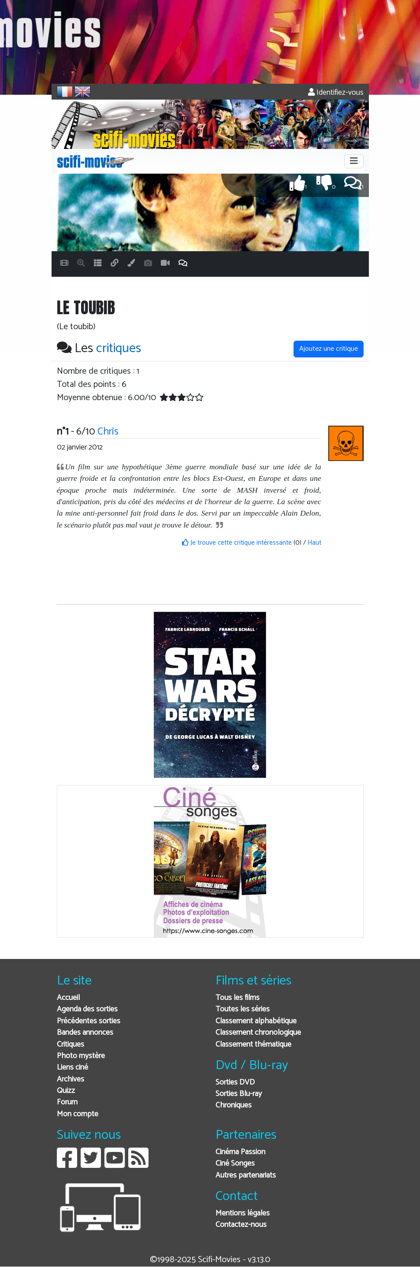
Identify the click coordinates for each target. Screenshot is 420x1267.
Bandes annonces (85, 1032)
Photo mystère (81, 1056)
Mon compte (77, 1114)
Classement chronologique (258, 1032)
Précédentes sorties (88, 1021)
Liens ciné (72, 1067)
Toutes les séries (243, 1009)
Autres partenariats (246, 1175)
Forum (67, 1102)
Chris (108, 431)
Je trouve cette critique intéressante (237, 542)
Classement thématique (253, 1044)
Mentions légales (243, 1213)
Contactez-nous (241, 1225)
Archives (70, 1079)
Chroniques (234, 1105)
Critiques (70, 1044)
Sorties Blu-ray (239, 1094)
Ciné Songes (235, 1163)
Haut (314, 542)
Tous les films (238, 998)
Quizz (66, 1091)
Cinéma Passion (240, 1152)
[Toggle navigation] (354, 161)
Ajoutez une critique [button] (328, 349)
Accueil (68, 998)
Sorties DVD (235, 1082)
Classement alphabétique (256, 1021)
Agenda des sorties (87, 1009)
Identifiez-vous (336, 92)
